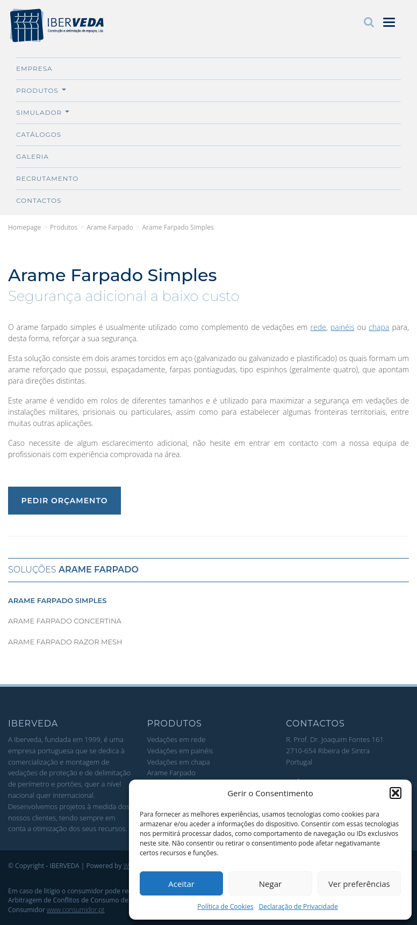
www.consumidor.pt (76, 909)
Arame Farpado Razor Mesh (65, 641)
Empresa (34, 68)
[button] (395, 793)
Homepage (24, 227)
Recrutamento (47, 178)
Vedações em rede (176, 739)
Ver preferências (359, 883)
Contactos (38, 200)
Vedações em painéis (180, 750)
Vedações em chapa (178, 762)
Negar (270, 883)
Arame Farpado (110, 227)
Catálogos (38, 134)
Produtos (41, 90)
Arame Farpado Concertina (64, 620)
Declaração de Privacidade (298, 906)
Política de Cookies (225, 906)
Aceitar (181, 883)
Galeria (32, 156)
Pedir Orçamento (64, 500)
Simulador (42, 112)
